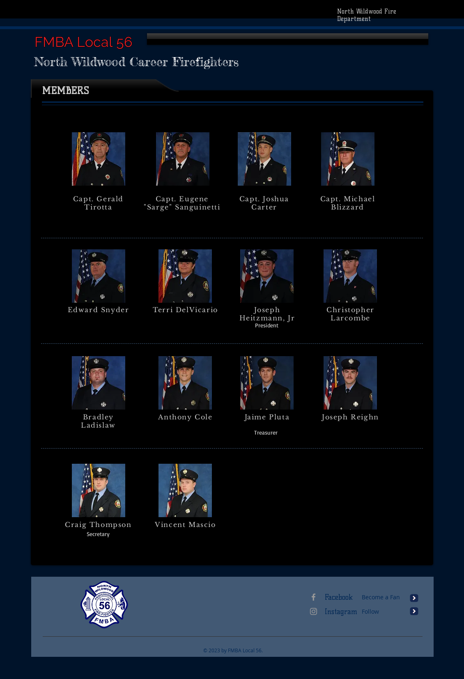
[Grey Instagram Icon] (313, 611)
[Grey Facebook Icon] (313, 597)
